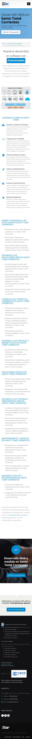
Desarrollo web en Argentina (14, 43)
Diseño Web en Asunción (10, 654)
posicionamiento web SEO (11, 635)
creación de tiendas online (23, 631)
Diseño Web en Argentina (10, 648)
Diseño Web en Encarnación (11, 656)
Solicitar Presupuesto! (11, 32)
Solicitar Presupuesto (16, 609)
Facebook (2, 715)
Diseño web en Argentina (10, 629)
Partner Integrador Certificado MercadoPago (12, 682)
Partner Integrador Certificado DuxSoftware (11, 680)
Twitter (5, 715)
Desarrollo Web (16, 737)
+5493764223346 (13, 696)
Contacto (28, 737)
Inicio (4, 43)
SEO (23, 737)
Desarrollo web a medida (10, 631)
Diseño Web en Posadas (10, 650)
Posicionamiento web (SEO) (11, 637)
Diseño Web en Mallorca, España (12, 652)
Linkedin (8, 715)
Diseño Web (8, 737)
